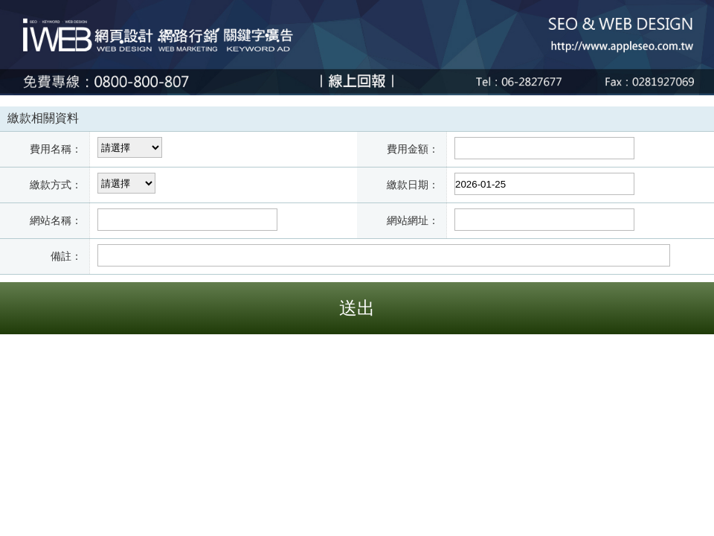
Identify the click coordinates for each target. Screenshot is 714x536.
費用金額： (413, 149)
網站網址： (413, 220)
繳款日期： (413, 185)
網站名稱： (56, 220)
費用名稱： (56, 149)
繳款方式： (56, 185)
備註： (66, 256)
